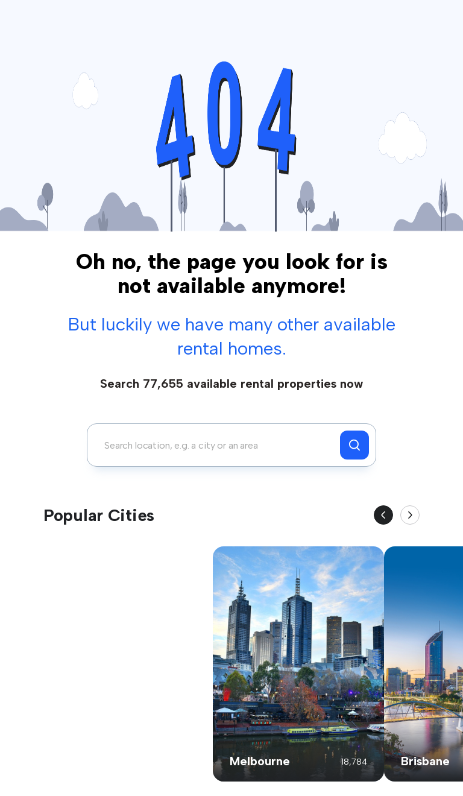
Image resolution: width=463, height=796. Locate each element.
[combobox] (216, 445)
